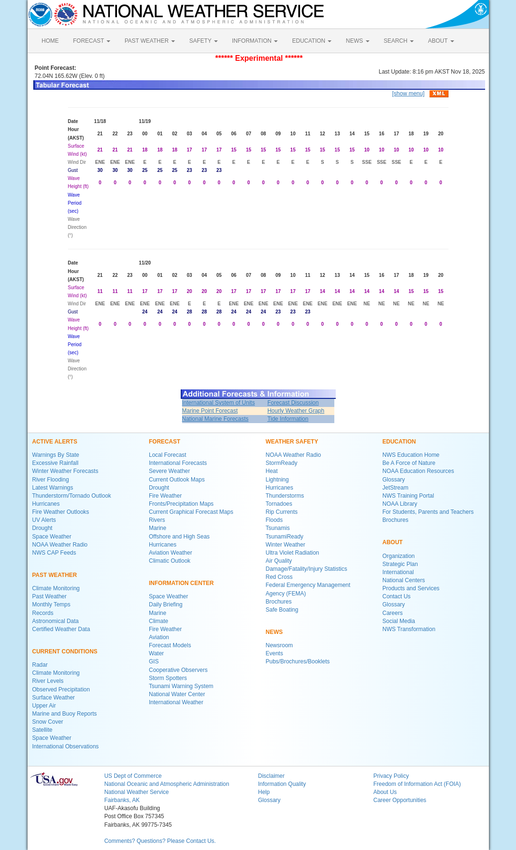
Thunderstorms (285, 495)
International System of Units (218, 402)
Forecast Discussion (293, 402)
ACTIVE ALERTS (55, 441)
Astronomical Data (55, 621)
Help (264, 792)
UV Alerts (44, 520)
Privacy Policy (391, 776)
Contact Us (396, 596)
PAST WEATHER (150, 41)
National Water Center (177, 694)
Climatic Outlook (169, 560)
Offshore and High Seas (179, 536)
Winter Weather (285, 544)
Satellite (42, 730)
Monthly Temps (51, 604)
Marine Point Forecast (210, 410)
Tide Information (287, 419)
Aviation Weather (170, 552)
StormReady (282, 463)
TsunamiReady (284, 536)
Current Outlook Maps (176, 479)
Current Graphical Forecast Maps (191, 512)
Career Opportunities (399, 800)
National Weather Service (136, 792)
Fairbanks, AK (122, 800)
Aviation (159, 637)
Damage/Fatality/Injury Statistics (306, 569)
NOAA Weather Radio (60, 544)
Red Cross (279, 577)
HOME (50, 41)
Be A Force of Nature (408, 463)
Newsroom (279, 645)
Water (156, 653)
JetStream (395, 487)
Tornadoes (279, 504)
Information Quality (282, 784)
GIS (154, 661)
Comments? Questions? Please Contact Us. (160, 841)
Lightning (277, 479)
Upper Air (44, 705)
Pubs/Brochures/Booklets (298, 661)
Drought (42, 528)
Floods (274, 520)
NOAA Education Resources (418, 471)
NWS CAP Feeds (54, 552)
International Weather (176, 702)
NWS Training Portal (408, 495)
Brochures (279, 601)
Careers (392, 613)
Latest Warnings (52, 487)
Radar (40, 664)
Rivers (157, 520)
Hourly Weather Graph (295, 410)
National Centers (403, 580)
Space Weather (52, 536)
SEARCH (399, 41)
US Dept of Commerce (133, 776)
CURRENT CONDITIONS (64, 651)
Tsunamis (278, 528)
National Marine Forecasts (215, 419)
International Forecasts (178, 463)
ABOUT (441, 41)
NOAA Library (399, 504)
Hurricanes (46, 504)
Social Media (398, 621)
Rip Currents (282, 512)
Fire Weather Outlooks (60, 512)
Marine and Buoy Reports (64, 713)
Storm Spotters (168, 678)
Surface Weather (53, 697)
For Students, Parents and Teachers (428, 512)
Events (274, 653)
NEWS (357, 41)
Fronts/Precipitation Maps (181, 504)
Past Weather (49, 596)
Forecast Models (170, 645)
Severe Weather (169, 471)
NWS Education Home (410, 455)
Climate (158, 621)
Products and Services (410, 588)
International (398, 572)
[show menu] (408, 93)
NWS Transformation (408, 629)
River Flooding (50, 479)
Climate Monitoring (56, 588)
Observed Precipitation (61, 689)
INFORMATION (255, 41)
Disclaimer (271, 776)
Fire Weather (165, 495)
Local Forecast (167, 455)
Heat (272, 471)
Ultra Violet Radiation (293, 552)
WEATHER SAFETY (292, 441)
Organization (398, 556)
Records (43, 613)
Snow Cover (47, 721)
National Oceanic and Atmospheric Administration (166, 784)
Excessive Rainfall (55, 463)
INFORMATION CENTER (181, 583)
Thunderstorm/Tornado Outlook (71, 495)
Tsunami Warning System (181, 686)
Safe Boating (282, 609)
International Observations (65, 746)
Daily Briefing (166, 604)
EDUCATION (311, 41)
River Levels (48, 681)
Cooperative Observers (178, 670)
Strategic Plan (400, 564)
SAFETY (203, 41)
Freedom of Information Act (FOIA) (417, 784)
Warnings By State (55, 455)
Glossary (393, 479)
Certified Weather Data (61, 629)
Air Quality (279, 560)
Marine (157, 528)
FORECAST (91, 41)
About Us (385, 792)
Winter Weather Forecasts (65, 471)
